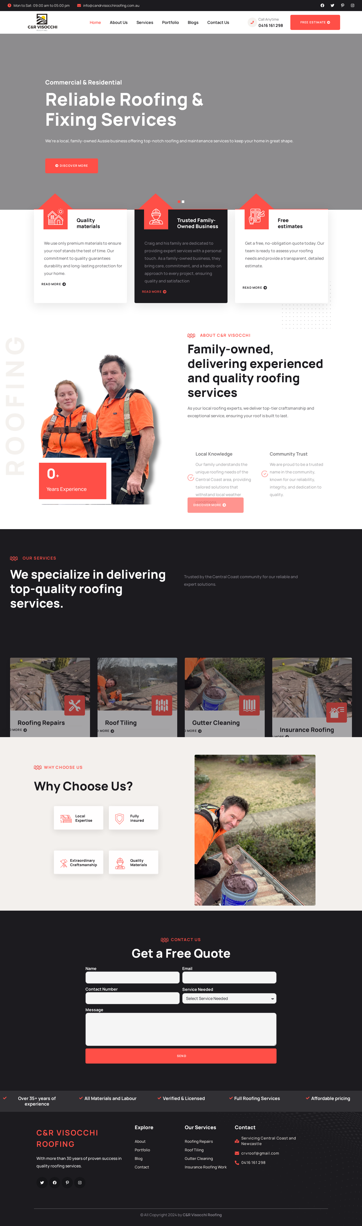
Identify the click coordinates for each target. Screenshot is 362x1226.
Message (94, 1009)
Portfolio (170, 22)
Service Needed (197, 989)
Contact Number (101, 989)
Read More (53, 284)
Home (95, 22)
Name (91, 968)
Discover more (71, 165)
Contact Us (218, 22)
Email (187, 968)
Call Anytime (268, 19)
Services (145, 22)
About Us (119, 22)
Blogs (193, 22)
